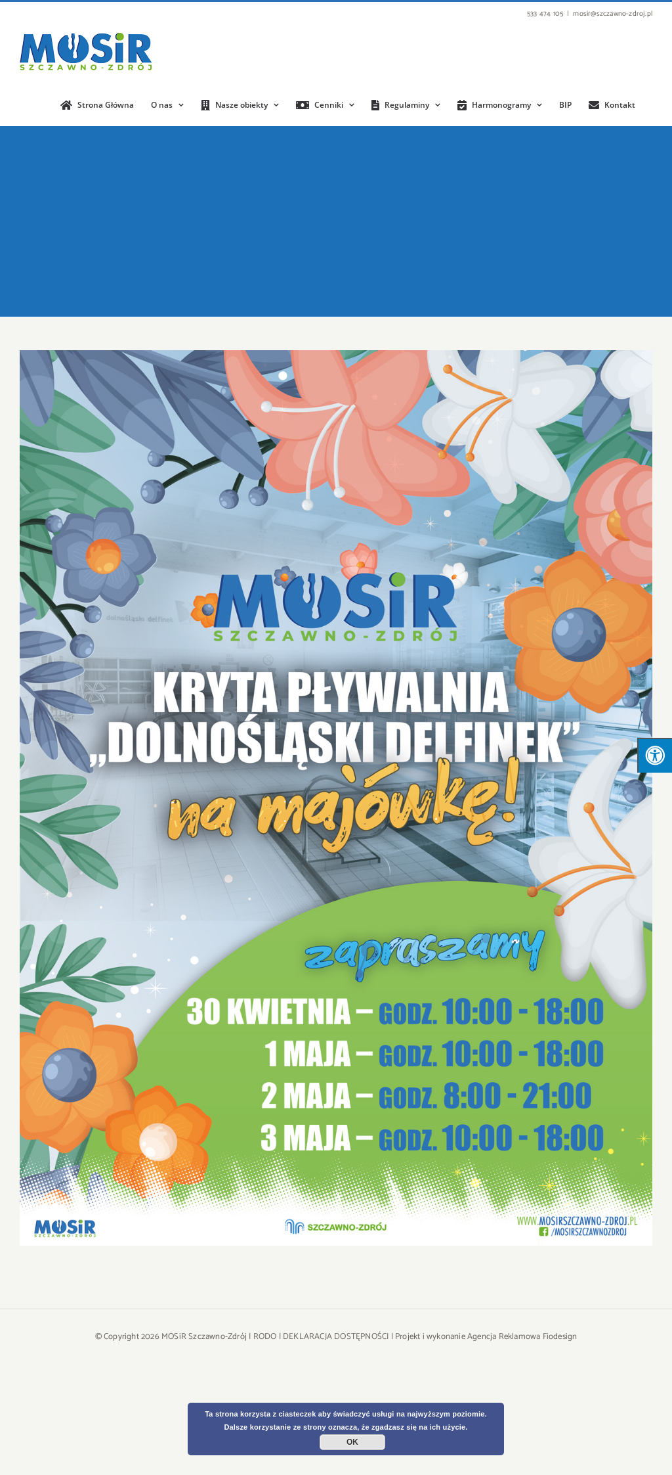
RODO (265, 1337)
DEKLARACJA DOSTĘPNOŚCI (335, 1337)
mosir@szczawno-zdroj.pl (612, 14)
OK (352, 1442)
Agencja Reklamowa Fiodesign (522, 1337)
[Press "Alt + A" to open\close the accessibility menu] (654, 755)
